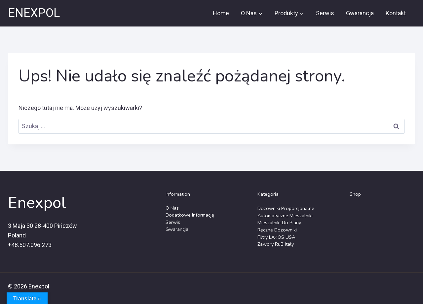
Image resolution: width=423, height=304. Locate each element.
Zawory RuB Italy (275, 244)
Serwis (325, 13)
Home (221, 13)
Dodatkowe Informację (190, 215)
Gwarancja (360, 13)
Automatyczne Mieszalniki (285, 215)
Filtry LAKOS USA (276, 237)
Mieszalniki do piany (279, 222)
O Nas (172, 208)
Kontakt (396, 13)
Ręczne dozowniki (277, 230)
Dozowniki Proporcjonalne (285, 208)
